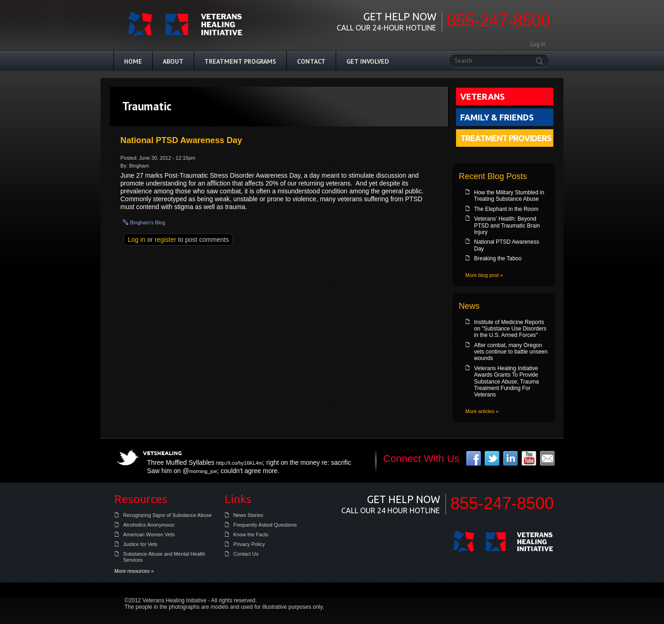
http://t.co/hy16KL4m (239, 463)
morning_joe (203, 471)
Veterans (482, 96)
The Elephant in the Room (506, 209)
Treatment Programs (240, 61)
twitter (492, 458)
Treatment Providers (505, 138)
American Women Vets (149, 534)
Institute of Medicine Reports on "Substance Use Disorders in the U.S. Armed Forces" (510, 329)
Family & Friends (497, 117)
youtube (529, 458)
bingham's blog (147, 222)
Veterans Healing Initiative (503, 541)
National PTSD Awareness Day (181, 140)
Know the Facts (250, 534)
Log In (537, 44)
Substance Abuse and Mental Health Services (164, 557)
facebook (473, 458)
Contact (311, 61)
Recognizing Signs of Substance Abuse (167, 515)
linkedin (510, 458)
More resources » (134, 571)
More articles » (481, 411)
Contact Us (245, 554)
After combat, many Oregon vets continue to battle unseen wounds (510, 352)
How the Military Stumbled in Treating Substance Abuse (509, 195)
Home (133, 61)
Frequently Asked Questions (265, 525)
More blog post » (484, 275)
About (173, 61)
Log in (136, 239)
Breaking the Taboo (498, 258)
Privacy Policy (249, 544)
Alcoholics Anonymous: (149, 525)
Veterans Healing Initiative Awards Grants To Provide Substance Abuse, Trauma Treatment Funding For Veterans (506, 381)
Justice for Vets (140, 544)
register (165, 239)
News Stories (248, 515)
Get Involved (367, 61)
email (547, 458)
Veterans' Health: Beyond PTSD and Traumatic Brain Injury (507, 225)
